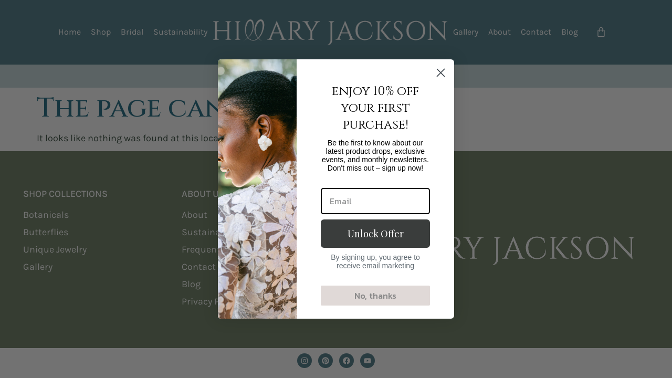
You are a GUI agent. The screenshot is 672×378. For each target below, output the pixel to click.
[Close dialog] (441, 73)
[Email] (375, 201)
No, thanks (375, 295)
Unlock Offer (376, 233)
